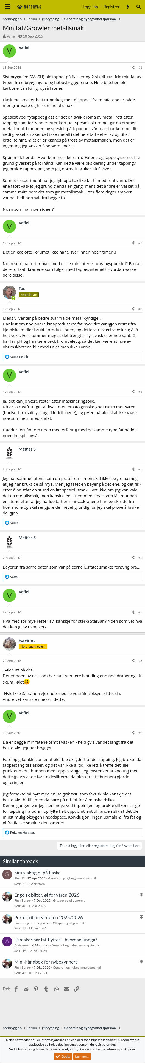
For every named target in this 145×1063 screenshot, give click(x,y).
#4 (140, 392)
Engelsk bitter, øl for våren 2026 (46, 895)
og (19, 357)
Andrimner (22, 945)
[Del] (133, 67)
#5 (140, 469)
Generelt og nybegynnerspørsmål (72, 878)
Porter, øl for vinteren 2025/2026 (48, 917)
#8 (140, 661)
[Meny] (7, 7)
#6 (140, 558)
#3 (140, 309)
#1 (140, 67)
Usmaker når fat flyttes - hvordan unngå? (55, 940)
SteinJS (19, 878)
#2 (140, 243)
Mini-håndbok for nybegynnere (46, 962)
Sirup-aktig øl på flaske (37, 873)
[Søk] (138, 7)
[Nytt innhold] (127, 7)
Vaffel (11, 36)
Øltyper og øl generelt (69, 900)
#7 (140, 612)
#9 (140, 733)
